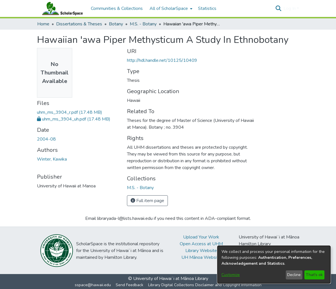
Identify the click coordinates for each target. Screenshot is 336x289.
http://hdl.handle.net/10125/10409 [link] (162, 60)
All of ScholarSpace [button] (169, 8)
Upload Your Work (201, 237)
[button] (278, 8)
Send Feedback (129, 285)
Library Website (201, 251)
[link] (69, 112)
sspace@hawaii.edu (93, 285)
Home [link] (43, 24)
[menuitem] (170, 8)
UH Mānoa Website (201, 257)
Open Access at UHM (201, 244)
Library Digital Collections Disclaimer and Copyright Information (205, 285)
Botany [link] (116, 24)
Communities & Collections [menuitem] (117, 8)
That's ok (314, 274)
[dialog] (274, 264)
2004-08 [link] (46, 139)
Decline (294, 274)
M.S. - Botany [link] (143, 24)
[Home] (61, 8)
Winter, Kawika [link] (52, 159)
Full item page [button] (147, 201)
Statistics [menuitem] (207, 8)
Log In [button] (290, 8)
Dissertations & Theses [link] (79, 24)
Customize (230, 274)
